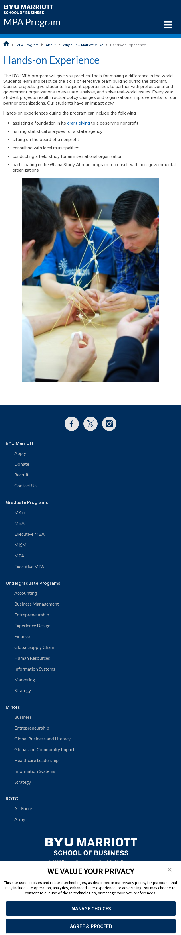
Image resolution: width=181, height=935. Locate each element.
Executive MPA (29, 566)
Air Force (23, 808)
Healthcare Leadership (36, 760)
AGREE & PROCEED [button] (91, 926)
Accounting (25, 593)
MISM (20, 544)
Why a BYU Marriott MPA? (83, 45)
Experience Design (32, 625)
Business (23, 717)
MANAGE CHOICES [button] (91, 908)
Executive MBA (29, 534)
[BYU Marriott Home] (28, 8)
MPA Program (32, 22)
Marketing (24, 679)
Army (19, 819)
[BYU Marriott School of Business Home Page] (6, 43)
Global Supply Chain (34, 647)
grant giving (78, 123)
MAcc (20, 512)
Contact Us (25, 485)
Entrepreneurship (31, 614)
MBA (19, 523)
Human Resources (32, 658)
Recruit (21, 474)
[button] (170, 869)
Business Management (36, 603)
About (51, 45)
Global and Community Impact (44, 749)
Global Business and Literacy (42, 738)
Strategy (22, 690)
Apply (20, 453)
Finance (22, 636)
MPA (19, 555)
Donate (21, 464)
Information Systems (34, 668)
